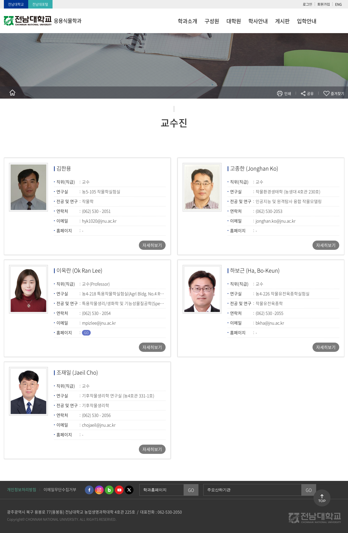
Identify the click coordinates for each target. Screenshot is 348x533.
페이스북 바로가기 (89, 490)
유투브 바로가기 (119, 490)
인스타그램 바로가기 (99, 490)
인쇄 (287, 93)
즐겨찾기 (337, 93)
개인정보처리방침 (21, 489)
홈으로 (12, 92)
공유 (310, 93)
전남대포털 (40, 4)
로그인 (307, 4)
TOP (322, 501)
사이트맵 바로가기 (332, 21)
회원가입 (323, 4)
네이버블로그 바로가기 (109, 490)
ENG (338, 4)
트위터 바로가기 (129, 490)
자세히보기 (152, 245)
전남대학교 (16, 4)
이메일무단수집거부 (60, 489)
